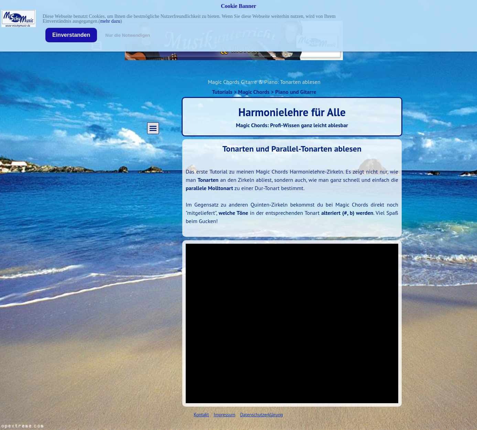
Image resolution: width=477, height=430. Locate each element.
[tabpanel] (292, 188)
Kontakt (201, 414)
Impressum (224, 414)
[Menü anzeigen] (153, 128)
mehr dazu (110, 21)
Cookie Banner (238, 6)
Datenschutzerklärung (261, 414)
